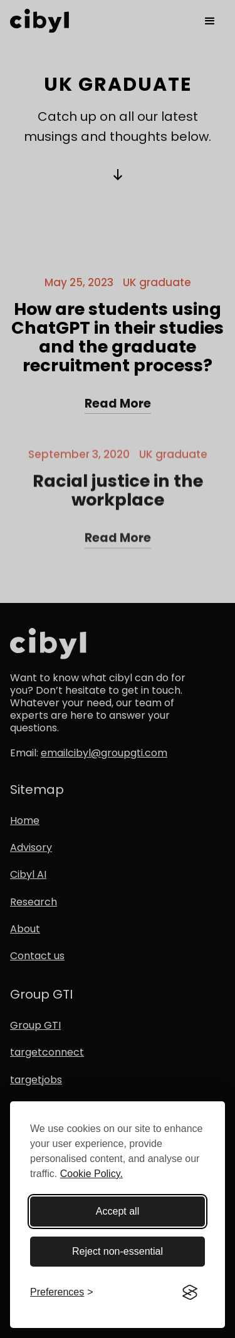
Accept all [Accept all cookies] (117, 1211)
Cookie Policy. (91, 1173)
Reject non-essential (117, 1251)
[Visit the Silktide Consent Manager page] (190, 1292)
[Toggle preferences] (61, 1292)
